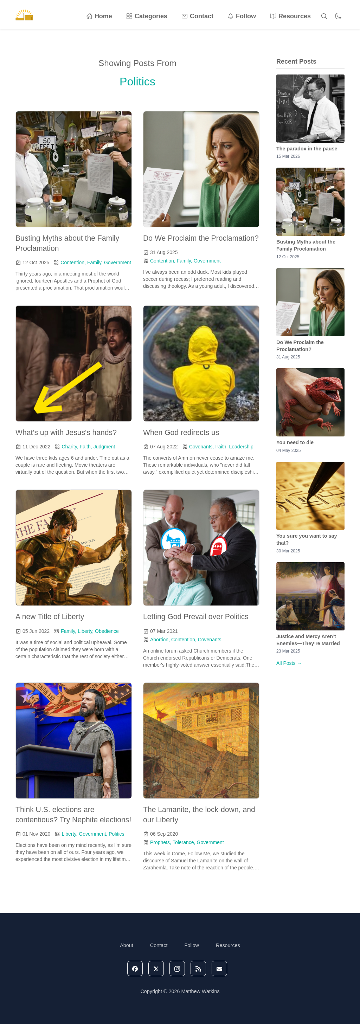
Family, (95, 262)
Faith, (86, 446)
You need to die (295, 442)
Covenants (209, 639)
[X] (156, 968)
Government (117, 262)
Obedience (107, 631)
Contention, (73, 262)
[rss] (198, 968)
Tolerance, (184, 842)
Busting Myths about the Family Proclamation (305, 245)
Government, (93, 834)
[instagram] (177, 968)
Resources (290, 16)
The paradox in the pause (307, 148)
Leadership (241, 446)
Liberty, (86, 631)
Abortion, (160, 639)
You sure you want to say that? (306, 539)
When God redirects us (181, 432)
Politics (116, 834)
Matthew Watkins (200, 991)
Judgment (104, 446)
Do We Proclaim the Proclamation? (201, 238)
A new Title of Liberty (49, 617)
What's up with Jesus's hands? (66, 432)
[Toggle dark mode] (338, 16)
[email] (219, 968)
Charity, (70, 446)
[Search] (324, 16)
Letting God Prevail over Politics (196, 617)
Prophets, (160, 842)
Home (99, 16)
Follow (241, 16)
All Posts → (289, 663)
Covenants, (201, 446)
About (126, 945)
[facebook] (135, 968)
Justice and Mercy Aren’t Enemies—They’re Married (308, 640)
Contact (197, 16)
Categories (146, 16)
